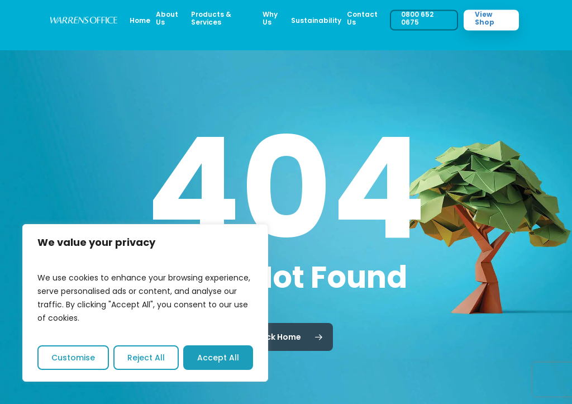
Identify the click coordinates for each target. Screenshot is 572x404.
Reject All (146, 357)
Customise (73, 357)
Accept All (218, 357)
